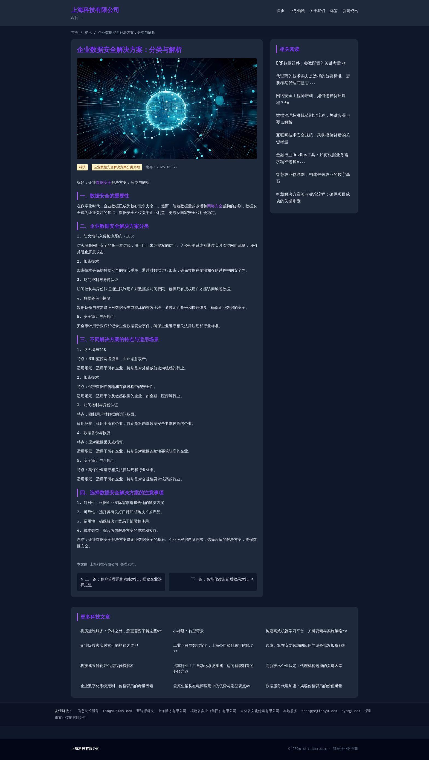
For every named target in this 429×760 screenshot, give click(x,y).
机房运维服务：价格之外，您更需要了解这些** (121, 630)
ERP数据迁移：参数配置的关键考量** (311, 63)
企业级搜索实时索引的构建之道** (109, 645)
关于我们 (317, 10)
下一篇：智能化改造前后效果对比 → (222, 579)
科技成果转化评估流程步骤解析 (107, 665)
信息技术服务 (88, 711)
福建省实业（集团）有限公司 (213, 711)
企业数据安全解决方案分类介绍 (117, 167)
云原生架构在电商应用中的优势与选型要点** (212, 685)
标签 (334, 10)
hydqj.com (351, 711)
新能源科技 (145, 711)
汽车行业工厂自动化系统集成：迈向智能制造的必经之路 (213, 668)
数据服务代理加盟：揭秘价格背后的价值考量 (304, 685)
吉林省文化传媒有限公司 (259, 711)
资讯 (88, 32)
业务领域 (297, 10)
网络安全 (214, 206)
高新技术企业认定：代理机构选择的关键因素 (304, 665)
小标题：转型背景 (188, 630)
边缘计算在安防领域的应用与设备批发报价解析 (306, 645)
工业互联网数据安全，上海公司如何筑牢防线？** (213, 648)
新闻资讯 (350, 10)
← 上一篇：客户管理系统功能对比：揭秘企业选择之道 (121, 582)
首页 (281, 10)
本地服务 (290, 711)
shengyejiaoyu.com (319, 711)
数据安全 (103, 182)
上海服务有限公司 (172, 711)
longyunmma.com (117, 711)
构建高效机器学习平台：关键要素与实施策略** (306, 630)
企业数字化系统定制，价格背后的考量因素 (116, 685)
